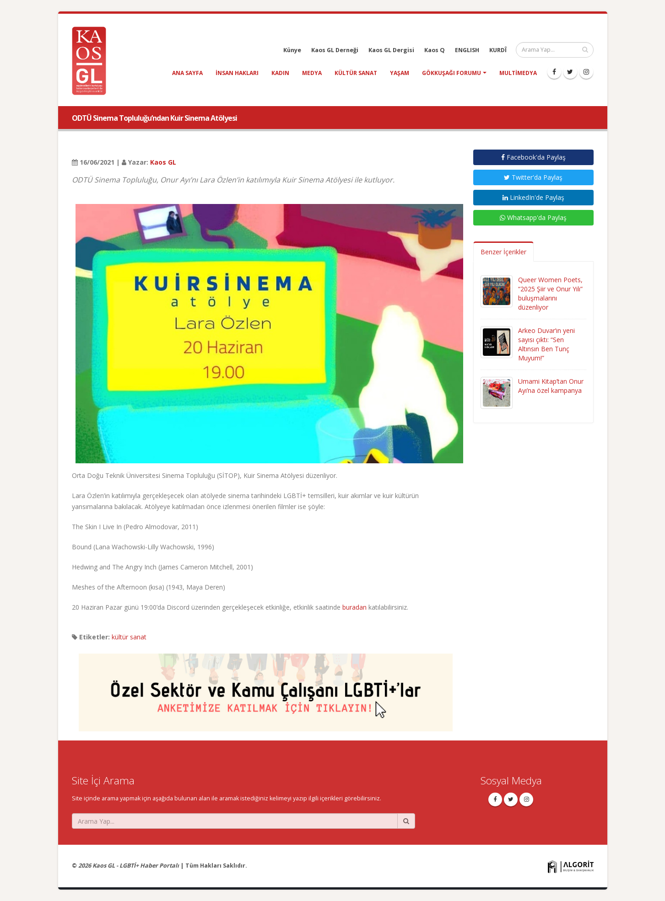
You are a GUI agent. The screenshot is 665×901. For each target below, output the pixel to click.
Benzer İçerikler (503, 251)
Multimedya (518, 73)
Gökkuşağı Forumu (451, 73)
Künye (292, 50)
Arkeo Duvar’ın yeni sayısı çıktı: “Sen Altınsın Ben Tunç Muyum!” (546, 344)
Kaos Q (434, 50)
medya (312, 73)
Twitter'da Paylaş (533, 177)
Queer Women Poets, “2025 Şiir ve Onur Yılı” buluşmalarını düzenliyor (550, 293)
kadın (280, 73)
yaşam (399, 73)
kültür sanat (356, 73)
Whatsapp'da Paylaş (533, 217)
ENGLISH (467, 50)
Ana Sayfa (187, 73)
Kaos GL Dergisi (391, 50)
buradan (354, 607)
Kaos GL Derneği (334, 50)
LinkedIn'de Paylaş (533, 197)
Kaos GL (163, 162)
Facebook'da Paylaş (533, 157)
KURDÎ (498, 50)
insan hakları (237, 73)
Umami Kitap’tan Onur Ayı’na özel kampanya (551, 386)
